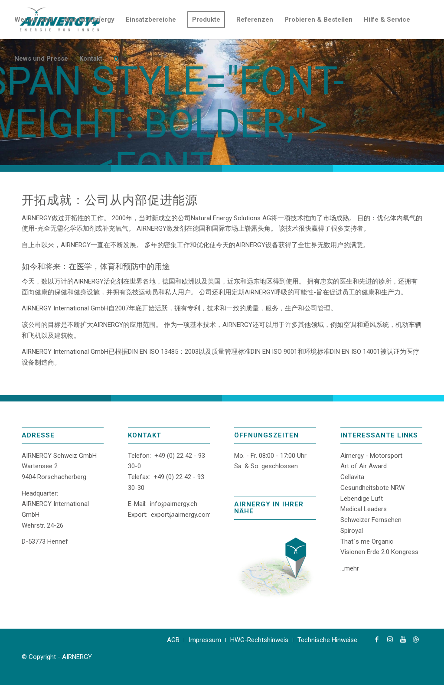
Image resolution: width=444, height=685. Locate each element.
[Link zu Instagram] (389, 639)
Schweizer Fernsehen (371, 520)
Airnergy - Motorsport (371, 456)
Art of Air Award (363, 466)
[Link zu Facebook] (376, 639)
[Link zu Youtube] (402, 639)
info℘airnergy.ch (173, 504)
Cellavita (352, 477)
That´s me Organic (366, 541)
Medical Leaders (363, 509)
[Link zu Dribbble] (415, 639)
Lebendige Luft (361, 498)
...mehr (349, 568)
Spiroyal (351, 531)
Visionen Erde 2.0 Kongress (379, 552)
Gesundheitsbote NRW (372, 488)
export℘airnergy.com (181, 515)
